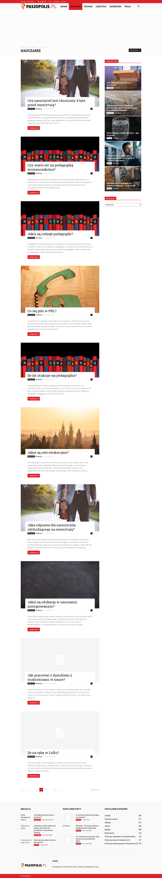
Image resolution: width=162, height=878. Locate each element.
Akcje (107, 826)
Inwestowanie (111, 819)
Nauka (108, 829)
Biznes (63, 6)
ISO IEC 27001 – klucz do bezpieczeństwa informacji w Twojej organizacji (120, 158)
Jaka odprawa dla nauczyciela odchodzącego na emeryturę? (52, 527)
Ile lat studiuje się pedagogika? (52, 375)
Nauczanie (31, 109)
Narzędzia (110, 113)
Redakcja (39, 109)
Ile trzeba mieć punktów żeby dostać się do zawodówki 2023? (87, 839)
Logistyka (101, 6)
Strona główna (42, 1)
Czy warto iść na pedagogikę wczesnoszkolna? (50, 167)
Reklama (56, 1)
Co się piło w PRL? (42, 311)
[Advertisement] (81, 27)
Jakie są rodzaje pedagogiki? (50, 234)
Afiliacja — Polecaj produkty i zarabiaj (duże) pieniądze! (87, 827)
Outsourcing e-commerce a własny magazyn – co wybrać (121, 184)
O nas (50, 1)
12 (55, 790)
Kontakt (63, 1)
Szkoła (78, 820)
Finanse (88, 6)
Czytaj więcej (33, 128)
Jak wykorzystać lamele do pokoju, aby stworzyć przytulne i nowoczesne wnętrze (122, 107)
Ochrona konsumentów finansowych (121, 843)
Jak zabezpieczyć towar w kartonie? (119, 83)
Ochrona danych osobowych (117, 840)
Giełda (107, 815)
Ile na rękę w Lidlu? (43, 752)
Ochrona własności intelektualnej (120, 836)
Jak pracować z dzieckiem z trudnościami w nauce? (50, 677)
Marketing (115, 6)
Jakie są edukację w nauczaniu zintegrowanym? (52, 604)
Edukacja (75, 6)
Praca (127, 6)
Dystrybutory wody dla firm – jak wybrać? (123, 134)
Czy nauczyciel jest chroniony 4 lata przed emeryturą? (56, 102)
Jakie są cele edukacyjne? (48, 452)
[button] (138, 6)
